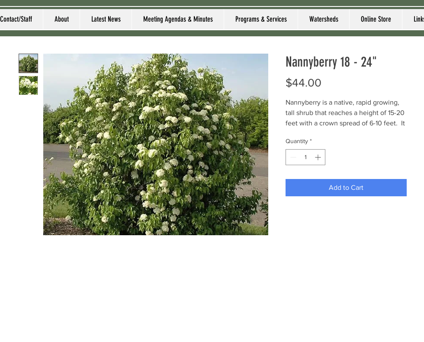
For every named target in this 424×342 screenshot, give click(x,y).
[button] (61, 19)
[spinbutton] (305, 157)
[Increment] (318, 157)
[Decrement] (292, 157)
